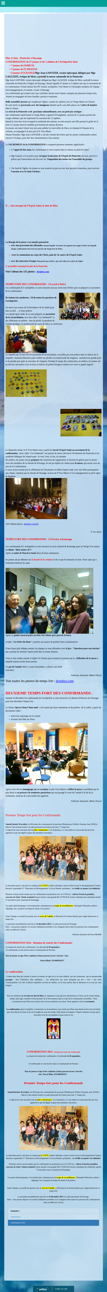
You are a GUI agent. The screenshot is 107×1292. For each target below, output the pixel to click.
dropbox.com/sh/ (31, 524)
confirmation (15, 1217)
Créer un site (61, 1288)
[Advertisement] (54, 36)
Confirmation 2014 (18, 1223)
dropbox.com (43, 272)
